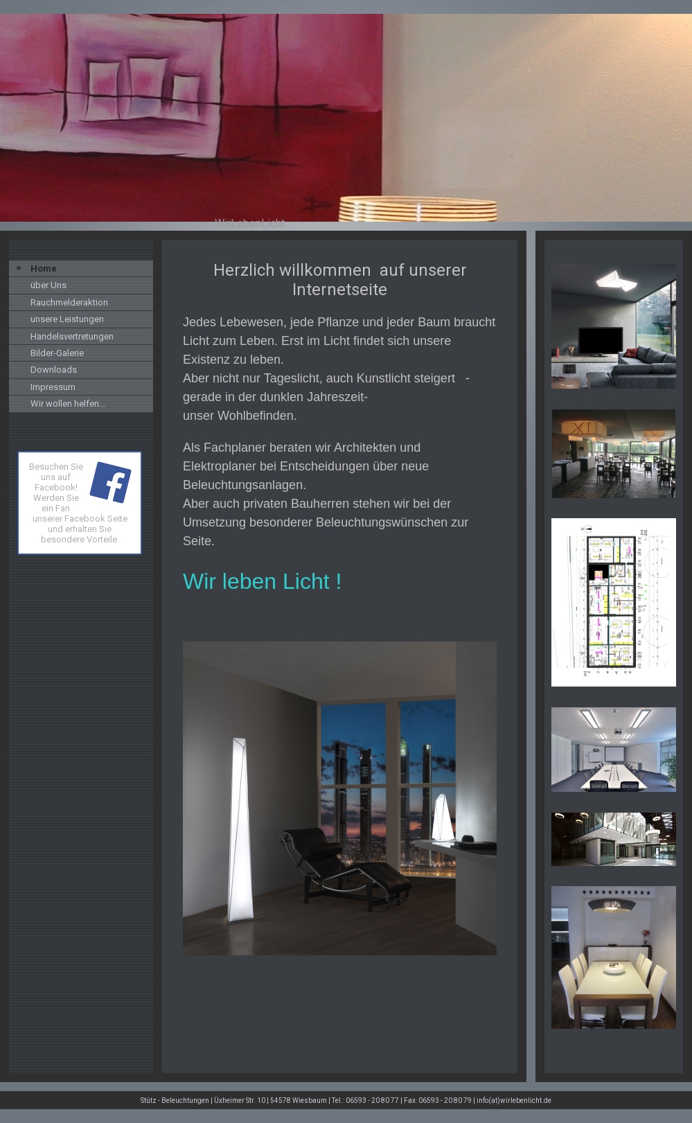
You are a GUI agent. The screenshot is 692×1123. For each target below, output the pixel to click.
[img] (346, 118)
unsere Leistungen (67, 319)
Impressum (53, 387)
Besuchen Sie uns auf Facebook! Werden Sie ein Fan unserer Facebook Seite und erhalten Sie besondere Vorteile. (78, 503)
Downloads (53, 369)
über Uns (48, 285)
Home (43, 268)
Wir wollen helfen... (67, 403)
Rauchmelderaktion (69, 302)
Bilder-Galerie (57, 353)
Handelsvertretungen (72, 336)
